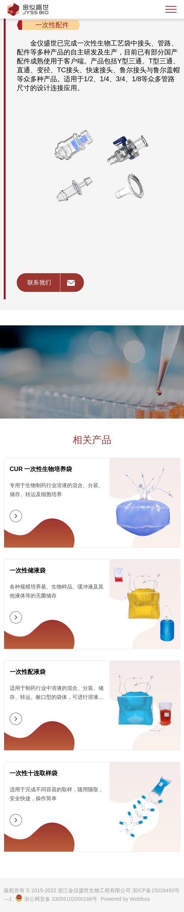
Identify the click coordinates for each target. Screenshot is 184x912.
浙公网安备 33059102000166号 (56, 899)
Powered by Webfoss (125, 899)
